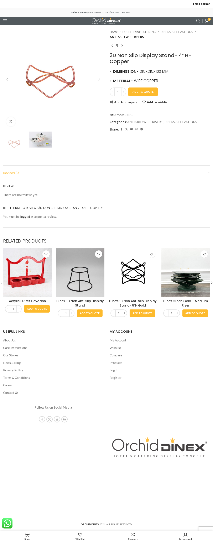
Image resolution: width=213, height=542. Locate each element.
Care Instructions (15, 348)
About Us (9, 340)
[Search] (198, 21)
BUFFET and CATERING (139, 32)
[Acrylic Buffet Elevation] (27, 272)
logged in (26, 216)
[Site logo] (106, 20)
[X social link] (126, 129)
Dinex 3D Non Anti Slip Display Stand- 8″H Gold (133, 303)
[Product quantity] (118, 91)
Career (8, 385)
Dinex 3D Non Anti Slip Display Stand (80, 303)
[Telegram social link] (142, 129)
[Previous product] (112, 45)
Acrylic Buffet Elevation (27, 301)
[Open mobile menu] (5, 21)
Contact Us (11, 392)
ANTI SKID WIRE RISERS (127, 37)
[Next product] (122, 45)
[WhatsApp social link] (136, 129)
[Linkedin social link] (131, 129)
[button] (7, 79)
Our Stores (10, 355)
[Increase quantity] (123, 91)
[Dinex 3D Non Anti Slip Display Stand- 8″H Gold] (133, 272)
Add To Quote (143, 91)
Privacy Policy (13, 370)
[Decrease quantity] (112, 91)
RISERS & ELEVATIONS (177, 32)
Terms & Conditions (16, 377)
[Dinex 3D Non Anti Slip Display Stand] (80, 272)
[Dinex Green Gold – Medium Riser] (185, 272)
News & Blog (12, 363)
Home (114, 32)
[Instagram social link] (57, 415)
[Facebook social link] (121, 129)
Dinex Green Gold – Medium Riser (185, 303)
